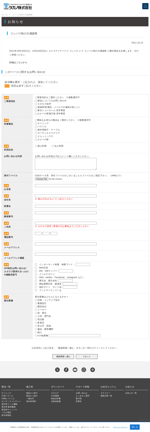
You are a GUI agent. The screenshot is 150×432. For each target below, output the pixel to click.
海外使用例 (31, 401)
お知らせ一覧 (131, 393)
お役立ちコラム (108, 386)
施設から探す (32, 393)
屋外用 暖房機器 (9, 407)
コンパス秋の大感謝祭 (22, 15)
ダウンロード (58, 386)
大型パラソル (7, 396)
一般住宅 (30, 398)
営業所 (79, 401)
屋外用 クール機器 (10, 404)
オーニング (6, 393)
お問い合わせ (81, 393)
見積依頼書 (56, 401)
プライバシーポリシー (120, 427)
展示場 (79, 398)
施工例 (29, 386)
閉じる (135, 427)
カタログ (55, 393)
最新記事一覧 (106, 396)
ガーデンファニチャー (11, 401)
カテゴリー (105, 393)
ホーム (5, 15)
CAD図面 (55, 396)
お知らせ (129, 386)
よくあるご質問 (82, 396)
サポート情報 (82, 386)
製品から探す (32, 396)
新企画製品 (6, 415)
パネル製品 (6, 412)
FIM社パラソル (8, 398)
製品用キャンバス (9, 410)
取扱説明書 (56, 398)
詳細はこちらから (18, 62)
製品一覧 (6, 386)
